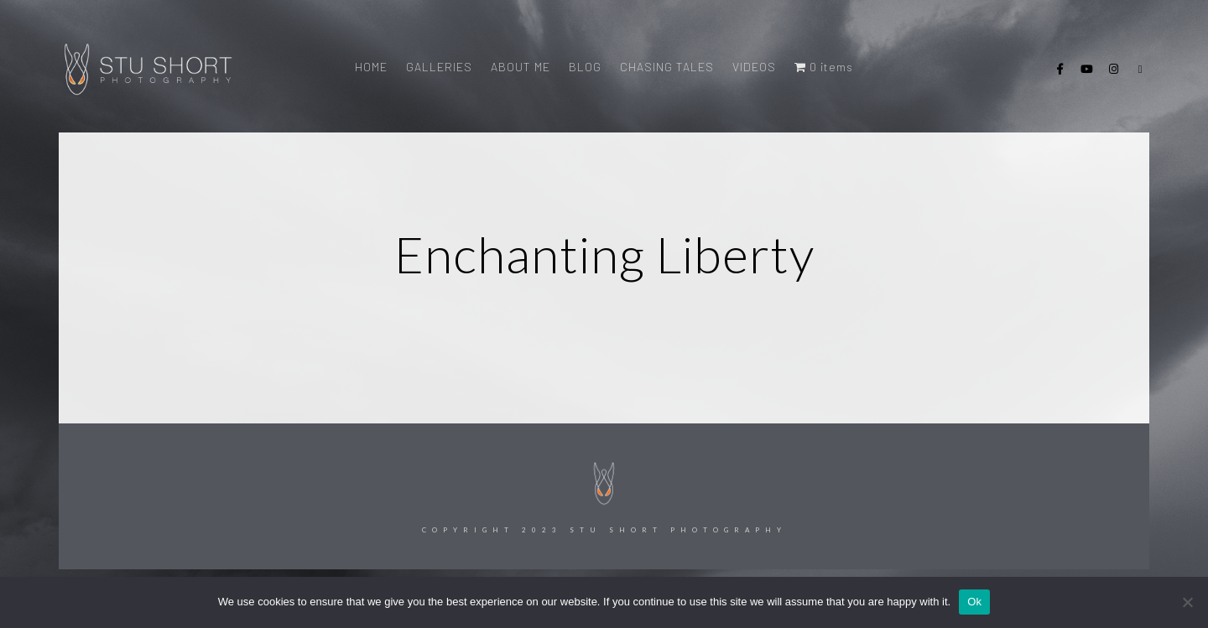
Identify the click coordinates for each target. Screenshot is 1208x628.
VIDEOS (754, 67)
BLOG (585, 67)
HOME (371, 67)
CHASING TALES (667, 67)
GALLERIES (439, 67)
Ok (974, 601)
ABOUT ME (520, 67)
